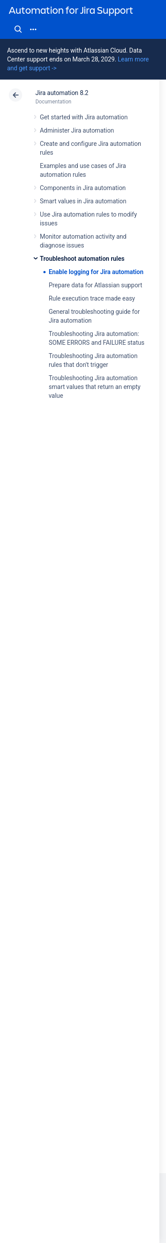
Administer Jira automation (77, 130)
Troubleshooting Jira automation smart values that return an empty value (94, 386)
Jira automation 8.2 (62, 92)
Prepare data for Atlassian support (95, 285)
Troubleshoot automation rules (82, 258)
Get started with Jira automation (83, 117)
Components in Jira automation (83, 187)
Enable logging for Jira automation (96, 271)
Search (18, 29)
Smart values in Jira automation (83, 201)
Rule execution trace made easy (92, 298)
